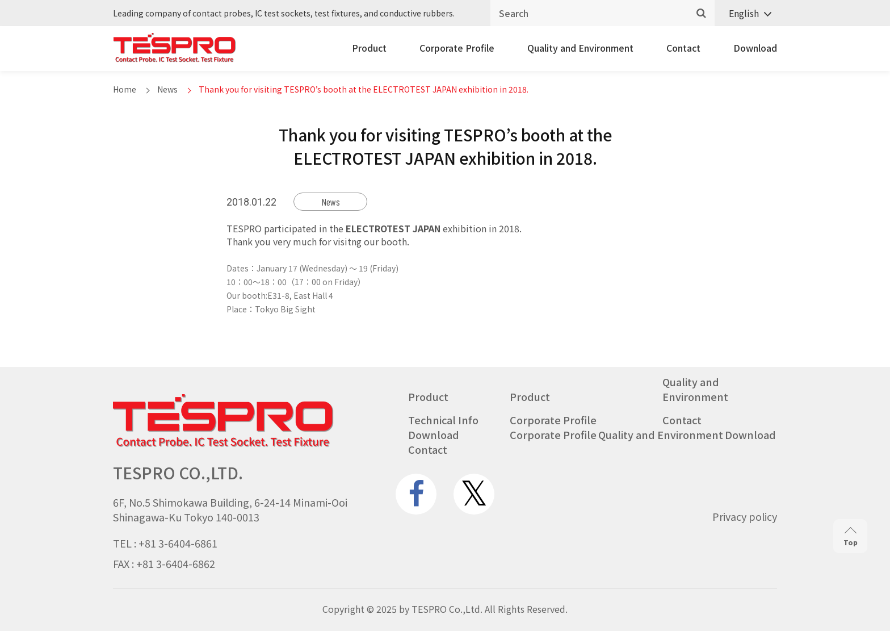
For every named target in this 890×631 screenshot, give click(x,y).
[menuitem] (746, 13)
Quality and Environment (580, 48)
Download (755, 48)
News (167, 89)
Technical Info (443, 419)
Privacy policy (744, 516)
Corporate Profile (456, 48)
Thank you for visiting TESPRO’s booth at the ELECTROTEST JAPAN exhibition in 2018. (363, 89)
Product (369, 48)
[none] (746, 13)
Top (850, 537)
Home (124, 89)
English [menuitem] (744, 13)
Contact (683, 48)
